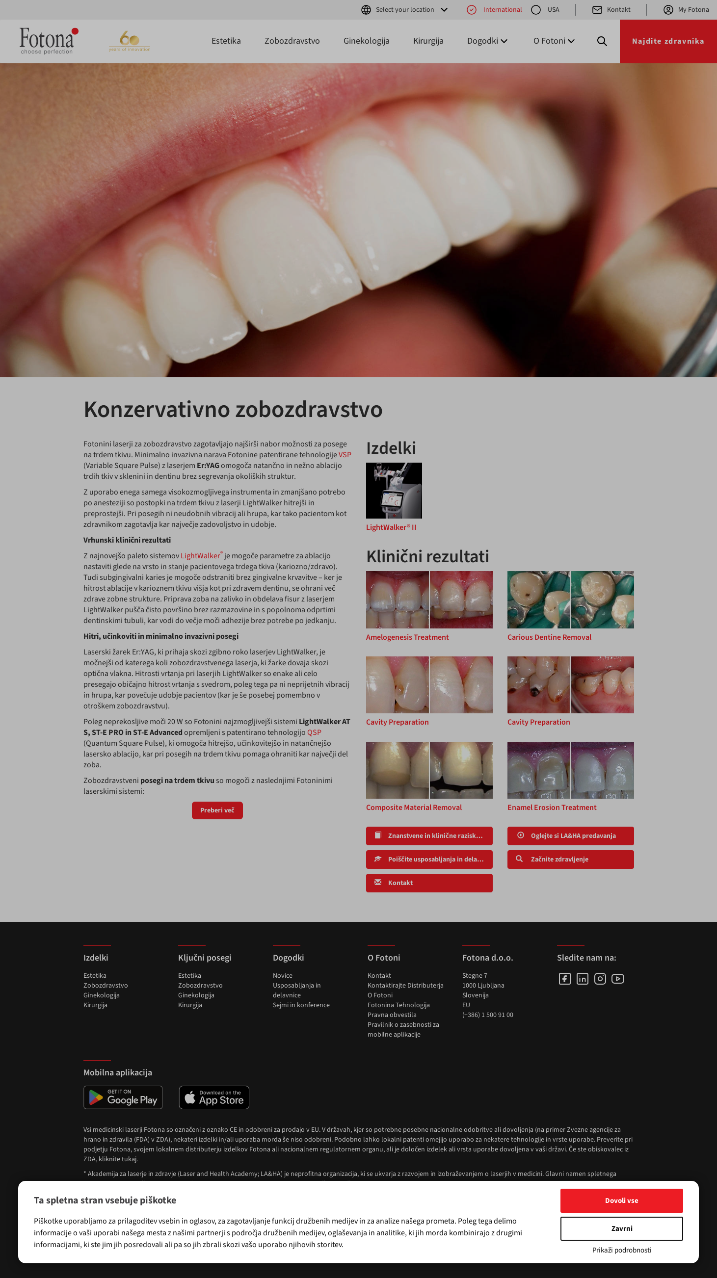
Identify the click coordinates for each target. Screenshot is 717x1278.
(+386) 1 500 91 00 (487, 1015)
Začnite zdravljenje (552, 859)
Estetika (226, 41)
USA (544, 10)
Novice (282, 976)
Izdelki (95, 958)
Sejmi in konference (301, 1005)
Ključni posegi (205, 958)
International (494, 10)
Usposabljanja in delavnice (297, 990)
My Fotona (686, 10)
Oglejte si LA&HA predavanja (566, 836)
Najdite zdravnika (668, 41)
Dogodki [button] (488, 41)
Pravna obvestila (392, 1015)
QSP (314, 732)
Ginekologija (367, 41)
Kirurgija (428, 41)
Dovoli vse (621, 1201)
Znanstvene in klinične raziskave (430, 836)
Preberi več (217, 810)
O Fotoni (380, 995)
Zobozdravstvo (292, 41)
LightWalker (202, 555)
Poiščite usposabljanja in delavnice (433, 859)
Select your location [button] (405, 10)
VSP (345, 454)
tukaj (129, 1159)
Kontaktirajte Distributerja (406, 986)
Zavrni (622, 1229)
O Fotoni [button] (555, 41)
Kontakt (611, 10)
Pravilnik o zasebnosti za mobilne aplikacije (403, 1030)
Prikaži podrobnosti (622, 1250)
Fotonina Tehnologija (399, 1005)
